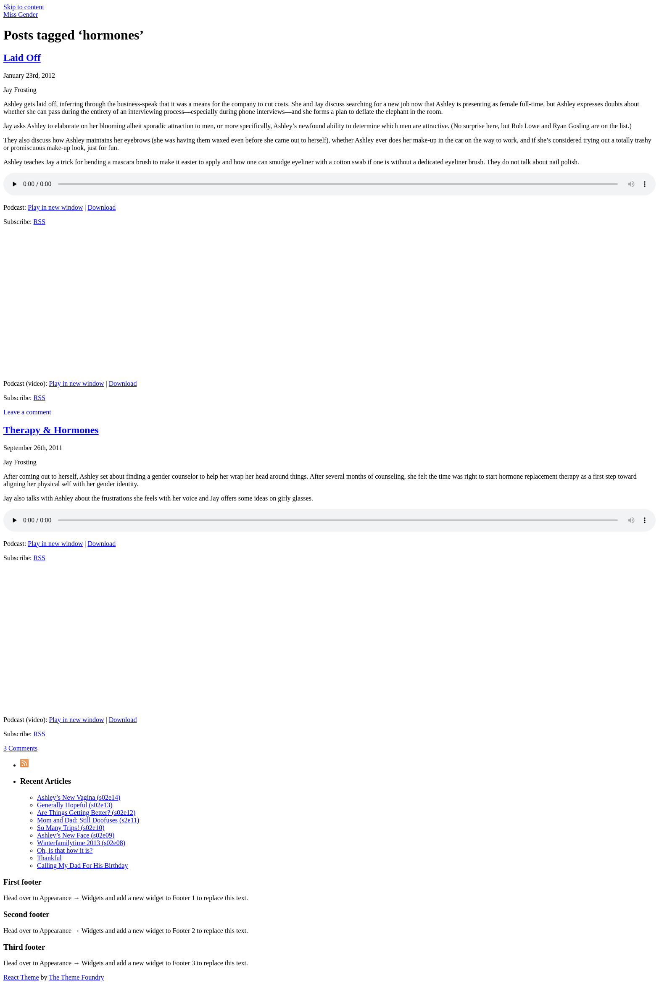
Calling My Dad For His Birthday (82, 865)
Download (102, 207)
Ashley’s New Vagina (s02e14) (78, 797)
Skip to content (23, 7)
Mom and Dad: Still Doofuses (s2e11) (88, 820)
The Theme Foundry (76, 977)
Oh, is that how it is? (64, 850)
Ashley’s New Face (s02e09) (75, 835)
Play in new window (55, 207)
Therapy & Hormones (51, 429)
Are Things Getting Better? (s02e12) (86, 812)
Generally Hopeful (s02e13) (75, 805)
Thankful (49, 858)
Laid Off (22, 57)
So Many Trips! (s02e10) (70, 827)
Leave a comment (27, 412)
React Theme (21, 977)
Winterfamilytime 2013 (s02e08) (81, 842)
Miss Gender (20, 14)
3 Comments (20, 748)
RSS (39, 221)
